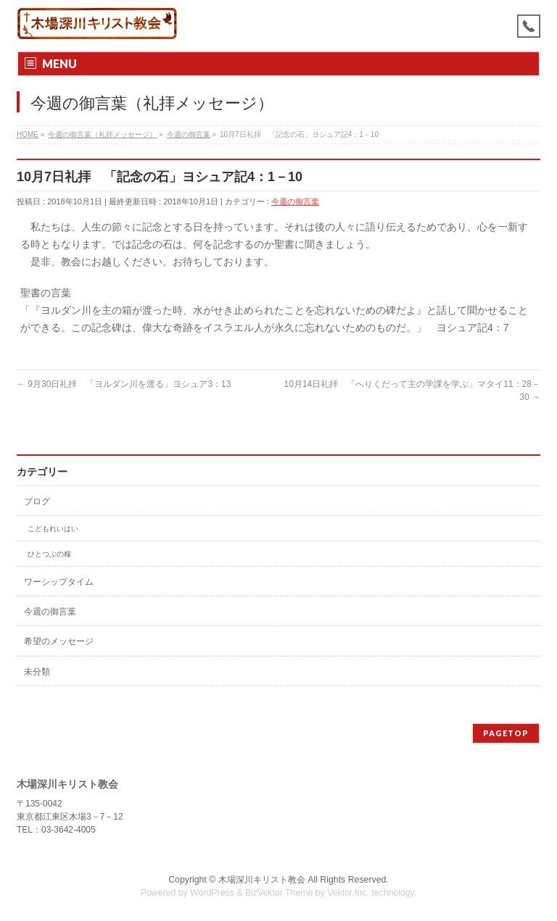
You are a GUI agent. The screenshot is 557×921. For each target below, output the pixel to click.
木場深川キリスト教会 (261, 880)
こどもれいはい (53, 529)
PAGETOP (506, 733)
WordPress (212, 893)
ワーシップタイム (59, 582)
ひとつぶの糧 (49, 554)
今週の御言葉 (295, 201)
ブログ (37, 501)
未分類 (37, 672)
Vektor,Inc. (348, 893)
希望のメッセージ (59, 641)
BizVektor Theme (279, 893)
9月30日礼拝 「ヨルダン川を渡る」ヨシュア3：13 (124, 384)
